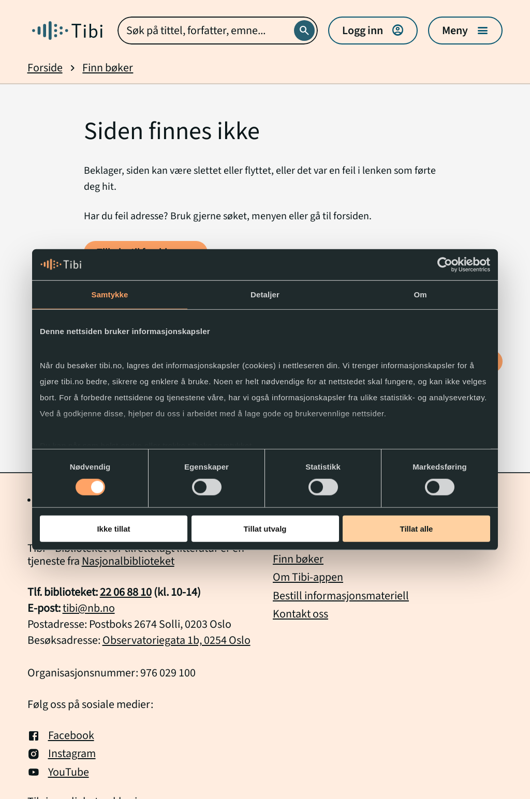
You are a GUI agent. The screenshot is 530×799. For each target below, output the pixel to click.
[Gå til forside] (67, 30)
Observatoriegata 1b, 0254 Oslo (176, 640)
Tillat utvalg (264, 528)
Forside (45, 68)
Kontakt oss (300, 614)
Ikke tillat (113, 528)
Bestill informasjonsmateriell (341, 595)
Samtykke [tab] (110, 294)
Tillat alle (416, 528)
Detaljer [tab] (265, 294)
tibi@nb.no (89, 608)
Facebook (60, 735)
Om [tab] (420, 294)
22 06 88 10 (126, 592)
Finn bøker (107, 68)
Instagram (61, 753)
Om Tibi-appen (308, 577)
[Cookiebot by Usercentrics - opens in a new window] (445, 264)
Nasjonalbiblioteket (128, 561)
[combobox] (217, 30)
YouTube (58, 772)
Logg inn (373, 30)
